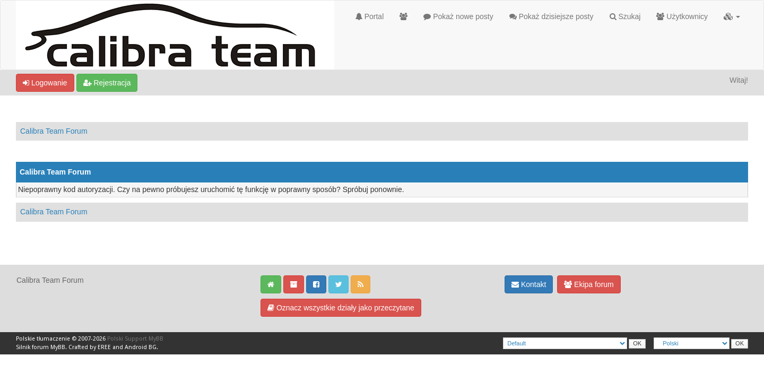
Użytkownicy (682, 16)
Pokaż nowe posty (458, 16)
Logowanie (45, 83)
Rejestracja (107, 83)
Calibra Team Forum (54, 131)
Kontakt (528, 284)
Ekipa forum (589, 284)
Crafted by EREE (89, 347)
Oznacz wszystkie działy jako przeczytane (340, 307)
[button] (732, 16)
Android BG (141, 347)
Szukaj (625, 16)
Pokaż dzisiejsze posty (551, 16)
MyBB (57, 347)
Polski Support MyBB (135, 338)
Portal (369, 16)
